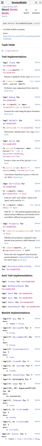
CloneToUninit (21, 349)
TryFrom (20, 409)
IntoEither (19, 375)
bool (24, 194)
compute (10, 247)
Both (15, 51)
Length (36, 23)
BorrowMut (18, 337)
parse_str (11, 168)
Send (10, 293)
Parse (12, 141)
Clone (12, 62)
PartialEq (14, 183)
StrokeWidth (19, 2)
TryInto (20, 421)
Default (13, 120)
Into (18, 365)
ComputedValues (12, 250)
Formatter (8, 107)
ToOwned (17, 400)
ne (7, 205)
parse (9, 148)
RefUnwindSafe (16, 286)
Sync (10, 298)
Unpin (11, 302)
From (15, 361)
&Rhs (5, 208)
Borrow (16, 328)
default (10, 128)
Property (14, 223)
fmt (8, 104)
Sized (21, 324)
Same (15, 383)
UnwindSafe (14, 306)
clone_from (11, 81)
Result (26, 107)
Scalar (15, 434)
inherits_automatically (18, 231)
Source (4, 16)
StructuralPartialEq (19, 266)
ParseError (8, 156)
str (23, 168)
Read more (35, 76)
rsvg (3, 7)
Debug (12, 97)
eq (7, 191)
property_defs (11, 7)
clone (9, 70)
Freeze (11, 281)
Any (14, 318)
